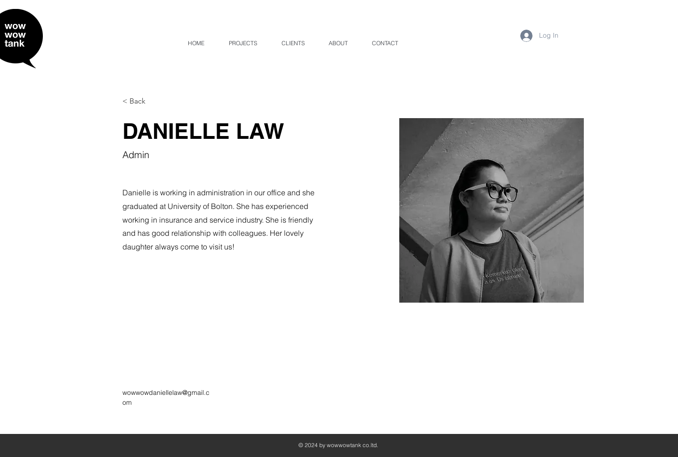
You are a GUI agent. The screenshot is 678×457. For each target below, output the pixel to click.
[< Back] (141, 101)
